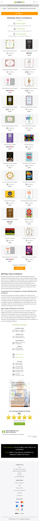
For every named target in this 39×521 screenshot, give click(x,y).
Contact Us (19, 495)
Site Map (19, 493)
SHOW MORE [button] (19, 268)
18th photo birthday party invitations (10, 88)
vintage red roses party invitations (10, 69)
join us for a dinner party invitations (10, 182)
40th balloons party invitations (29, 163)
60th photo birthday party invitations (10, 257)
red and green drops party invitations (10, 125)
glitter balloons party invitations (10, 163)
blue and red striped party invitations (29, 107)
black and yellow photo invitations (10, 107)
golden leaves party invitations (29, 238)
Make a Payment (19, 483)
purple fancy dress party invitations (29, 257)
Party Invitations (13, 8)
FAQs (19, 485)
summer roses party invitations (10, 51)
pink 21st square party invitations (29, 69)
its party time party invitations (29, 182)
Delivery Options (19, 357)
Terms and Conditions (19, 490)
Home (4, 8)
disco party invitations (10, 238)
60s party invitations (29, 144)
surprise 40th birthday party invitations (10, 219)
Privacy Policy (19, 488)
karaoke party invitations (10, 200)
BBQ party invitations (29, 219)
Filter (19, 13)
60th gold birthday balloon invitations (29, 88)
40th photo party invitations (10, 144)
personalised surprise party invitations (29, 200)
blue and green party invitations (29, 125)
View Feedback (19, 424)
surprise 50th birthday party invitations (29, 51)
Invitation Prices (19, 354)
